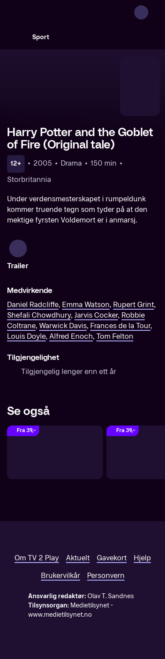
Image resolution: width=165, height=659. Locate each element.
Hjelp (142, 558)
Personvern (106, 575)
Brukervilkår (60, 575)
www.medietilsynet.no (60, 614)
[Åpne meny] (152, 12)
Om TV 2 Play (37, 558)
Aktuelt (78, 558)
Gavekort (112, 558)
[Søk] (16, 37)
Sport (40, 37)
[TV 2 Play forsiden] (73, 12)
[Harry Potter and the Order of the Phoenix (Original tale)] (55, 453)
